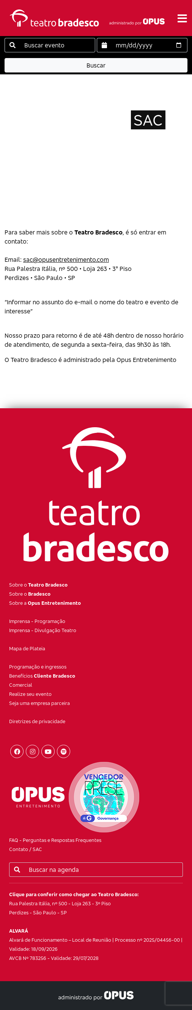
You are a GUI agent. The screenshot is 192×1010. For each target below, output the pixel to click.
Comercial (20, 685)
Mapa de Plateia (27, 648)
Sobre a (45, 603)
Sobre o (38, 585)
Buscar (96, 65)
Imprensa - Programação (37, 621)
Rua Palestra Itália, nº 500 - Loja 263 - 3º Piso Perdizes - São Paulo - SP (73, 903)
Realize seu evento (30, 694)
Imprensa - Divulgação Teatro (42, 630)
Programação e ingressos (37, 667)
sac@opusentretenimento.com (66, 259)
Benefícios (42, 676)
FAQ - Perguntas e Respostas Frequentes (55, 840)
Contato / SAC (25, 849)
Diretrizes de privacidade (37, 721)
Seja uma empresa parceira (39, 703)
